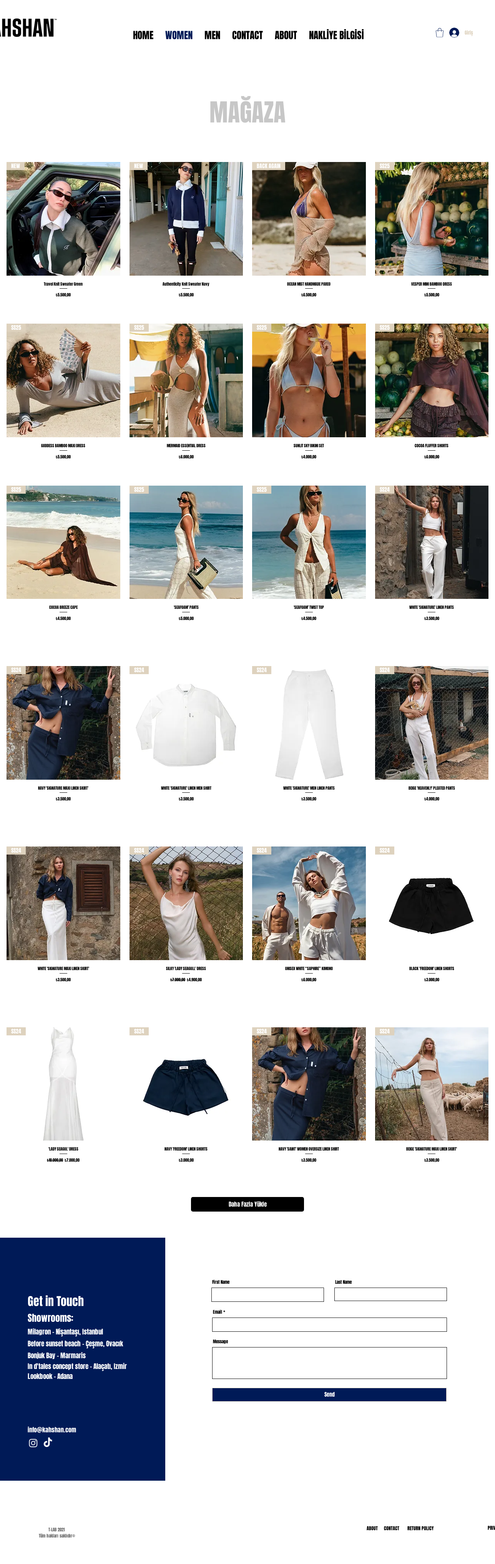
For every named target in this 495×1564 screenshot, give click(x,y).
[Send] (329, 1395)
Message (220, 1341)
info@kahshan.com (52, 1429)
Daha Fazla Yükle (248, 1204)
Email (217, 1312)
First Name (220, 1282)
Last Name (343, 1282)
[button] (440, 32)
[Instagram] (33, 1442)
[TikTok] (47, 1442)
